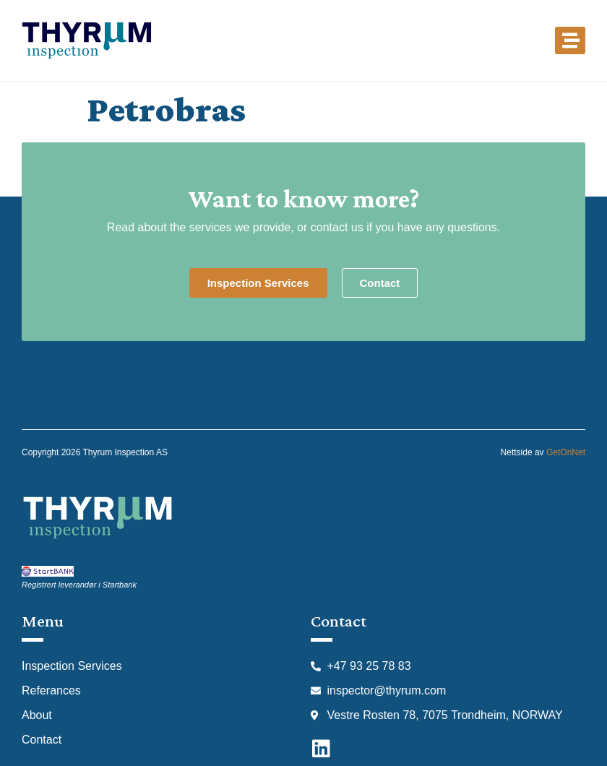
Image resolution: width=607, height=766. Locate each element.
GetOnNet (565, 452)
